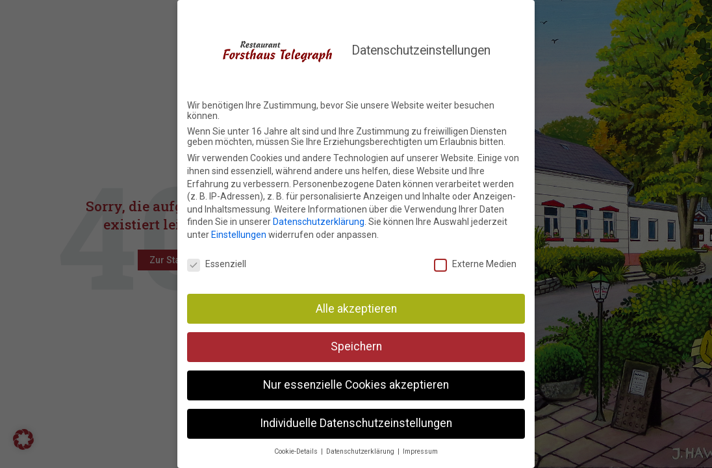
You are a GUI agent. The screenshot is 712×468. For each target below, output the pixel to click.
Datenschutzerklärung (318, 220)
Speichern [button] (356, 345)
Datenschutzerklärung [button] (361, 449)
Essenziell (216, 262)
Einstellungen (238, 233)
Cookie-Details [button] (297, 449)
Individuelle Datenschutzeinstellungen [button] (356, 421)
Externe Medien (475, 262)
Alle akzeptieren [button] (356, 306)
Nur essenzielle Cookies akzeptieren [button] (356, 383)
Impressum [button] (420, 449)
